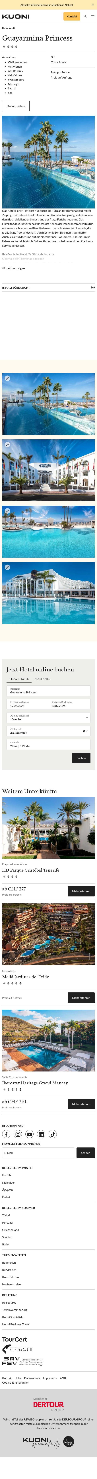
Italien (6, 1244)
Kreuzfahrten (10, 1277)
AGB (63, 1378)
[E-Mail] (38, 1152)
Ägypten (7, 1189)
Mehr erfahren (81, 891)
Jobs (18, 1378)
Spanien (7, 1237)
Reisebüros (9, 1302)
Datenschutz (32, 1378)
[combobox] (49, 690)
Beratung (10, 1295)
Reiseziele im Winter (17, 1167)
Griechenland (10, 1229)
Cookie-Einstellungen (15, 1382)
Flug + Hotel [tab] (19, 678)
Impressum (50, 1378)
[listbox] (49, 717)
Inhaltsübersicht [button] (16, 287)
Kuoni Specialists (12, 1317)
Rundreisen (9, 1269)
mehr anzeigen (15, 268)
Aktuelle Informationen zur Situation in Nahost (46, 4)
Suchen (81, 758)
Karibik (6, 1175)
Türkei (6, 1215)
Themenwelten (14, 1255)
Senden (85, 1152)
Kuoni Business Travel (16, 1324)
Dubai (6, 1197)
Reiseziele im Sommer (18, 1207)
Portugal (7, 1222)
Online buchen (16, 106)
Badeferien (9, 1262)
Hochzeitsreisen (12, 1284)
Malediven (8, 1182)
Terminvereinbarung (14, 1309)
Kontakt (72, 16)
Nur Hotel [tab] (42, 678)
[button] (85, 16)
